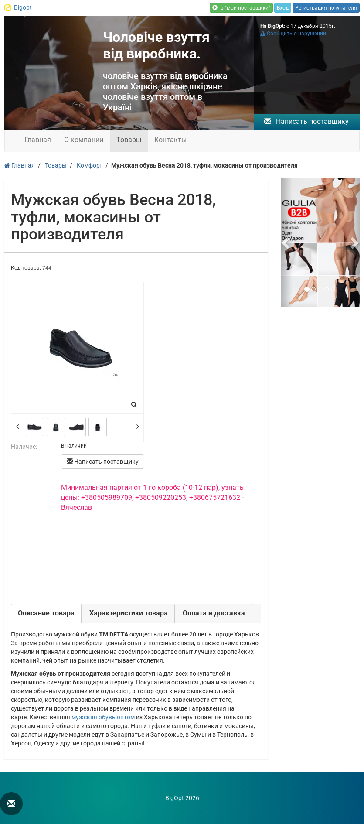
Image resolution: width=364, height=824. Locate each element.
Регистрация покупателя (326, 8)
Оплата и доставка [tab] (214, 613)
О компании (83, 140)
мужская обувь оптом (103, 717)
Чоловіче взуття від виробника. (156, 45)
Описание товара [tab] (46, 613)
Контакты (170, 140)
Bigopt (23, 7)
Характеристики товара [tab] (128, 613)
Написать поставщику (306, 121)
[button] (287, 242)
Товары (128, 140)
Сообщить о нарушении (293, 34)
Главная (37, 140)
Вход (283, 8)
